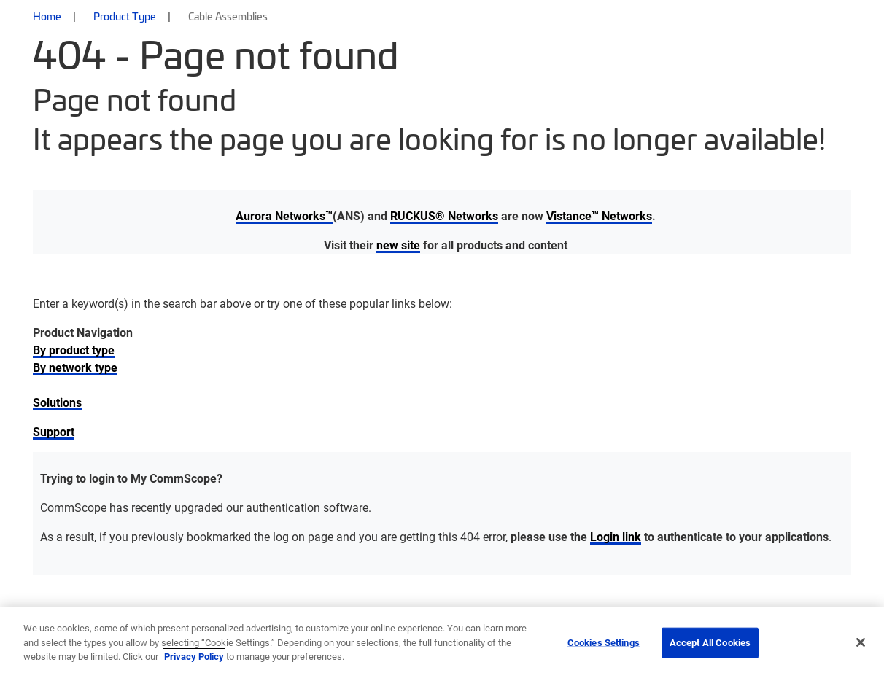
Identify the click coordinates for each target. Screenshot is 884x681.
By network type (75, 367)
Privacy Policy (194, 656)
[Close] (861, 642)
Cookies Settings (603, 642)
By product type (74, 349)
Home (47, 16)
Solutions (57, 402)
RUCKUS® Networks (444, 215)
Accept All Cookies (710, 642)
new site (398, 244)
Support (53, 431)
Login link (615, 536)
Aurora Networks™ (284, 215)
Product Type (124, 16)
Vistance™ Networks (599, 215)
